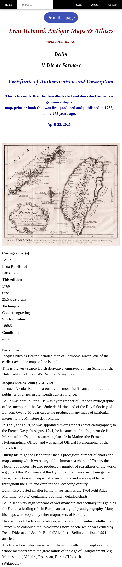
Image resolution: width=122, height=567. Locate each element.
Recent (77, 4)
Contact (112, 4)
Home (8, 4)
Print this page (61, 17)
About (95, 4)
